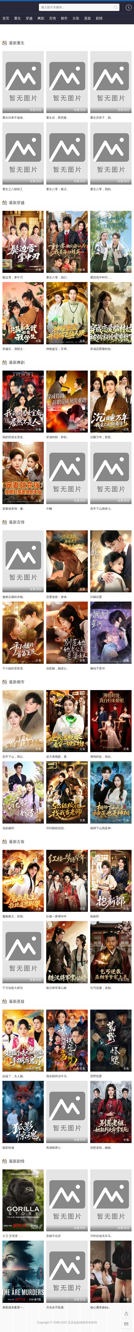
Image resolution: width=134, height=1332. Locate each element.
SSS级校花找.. (55, 828)
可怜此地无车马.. (101, 1236)
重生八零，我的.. (101, 189)
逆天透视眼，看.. (57, 756)
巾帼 (49, 508)
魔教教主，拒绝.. (13, 916)
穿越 (29, 18)
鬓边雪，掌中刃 (12, 277)
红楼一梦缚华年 (56, 916)
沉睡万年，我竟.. (101, 437)
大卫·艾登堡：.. (12, 1236)
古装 (75, 18)
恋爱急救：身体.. (57, 597)
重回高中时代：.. (101, 277)
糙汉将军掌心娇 (56, 988)
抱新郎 (94, 916)
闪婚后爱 (96, 597)
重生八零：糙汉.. (57, 189)
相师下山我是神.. (101, 828)
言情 (52, 18)
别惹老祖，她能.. (101, 1147)
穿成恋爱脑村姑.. (101, 349)
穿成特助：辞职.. (57, 437)
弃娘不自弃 (53, 1236)
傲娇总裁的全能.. (13, 597)
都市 (64, 18)
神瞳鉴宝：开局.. (57, 349)
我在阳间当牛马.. (57, 1076)
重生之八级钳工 (12, 189)
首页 (5, 18)
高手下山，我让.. (13, 756)
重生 (17, 18)
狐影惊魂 (8, 1147)
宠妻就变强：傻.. (13, 508)
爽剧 (40, 18)
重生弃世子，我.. (101, 117)
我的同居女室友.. (13, 437)
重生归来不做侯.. (13, 117)
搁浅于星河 (97, 668)
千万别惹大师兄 (12, 988)
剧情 (99, 18)
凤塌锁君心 (53, 1147)
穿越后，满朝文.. (13, 349)
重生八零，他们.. (57, 277)
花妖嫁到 (8, 828)
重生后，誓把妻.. (57, 117)
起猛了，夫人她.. (13, 1076)
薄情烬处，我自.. (101, 756)
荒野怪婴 (96, 1076)
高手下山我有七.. (101, 508)
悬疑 (87, 18)
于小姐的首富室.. (13, 668)
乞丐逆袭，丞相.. (101, 988)
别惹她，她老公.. (57, 668)
